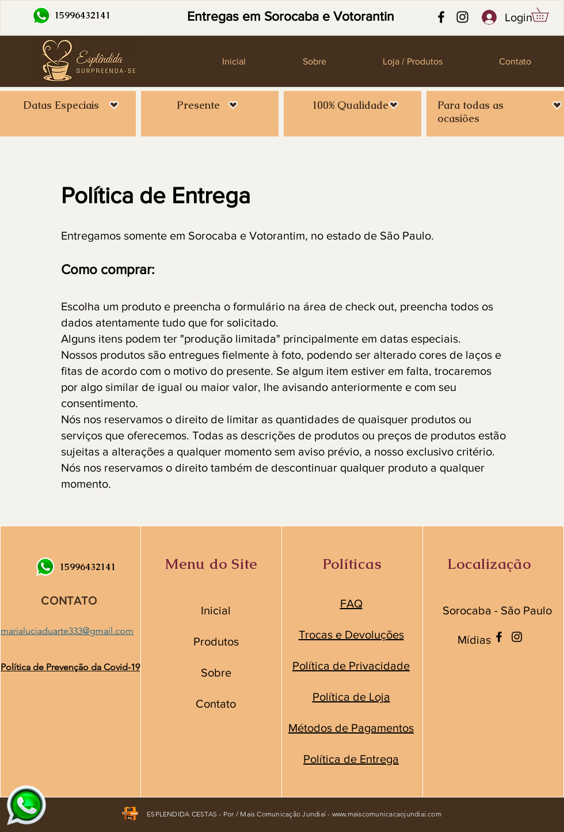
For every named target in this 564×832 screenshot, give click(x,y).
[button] (546, 14)
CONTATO (69, 600)
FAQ (351, 603)
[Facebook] (441, 17)
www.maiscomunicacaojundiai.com (386, 814)
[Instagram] (462, 17)
